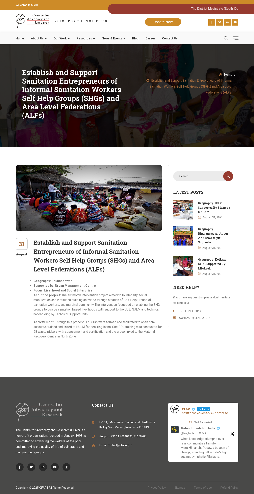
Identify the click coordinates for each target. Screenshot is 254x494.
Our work (60, 38)
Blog (135, 38)
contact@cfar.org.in (120, 445)
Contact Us (170, 38)
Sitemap (179, 487)
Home (20, 38)
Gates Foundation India (198, 428)
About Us (37, 38)
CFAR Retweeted (202, 422)
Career (150, 38)
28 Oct (202, 433)
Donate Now (163, 22)
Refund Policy (229, 487)
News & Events (112, 38)
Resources (84, 38)
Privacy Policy (157, 487)
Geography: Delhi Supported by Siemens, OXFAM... (214, 207)
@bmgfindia (187, 433)
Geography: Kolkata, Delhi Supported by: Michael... (212, 264)
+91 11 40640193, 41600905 (128, 436)
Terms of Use (203, 487)
